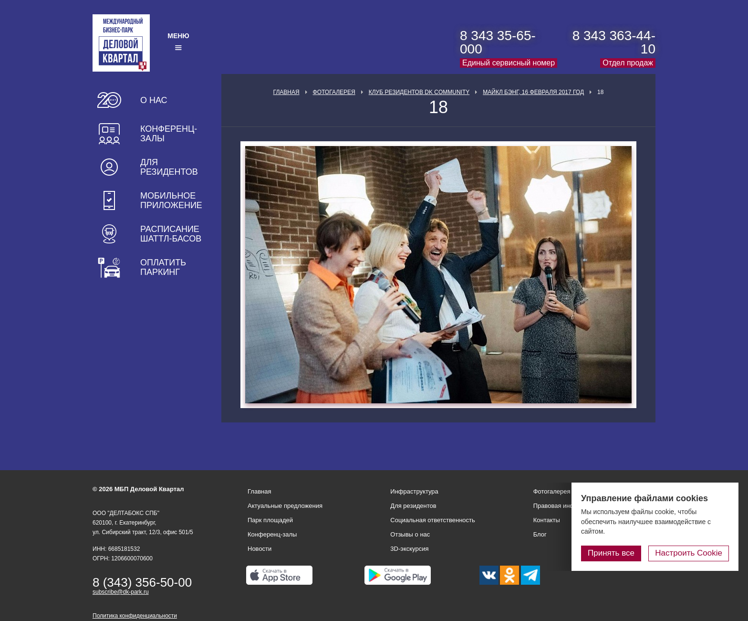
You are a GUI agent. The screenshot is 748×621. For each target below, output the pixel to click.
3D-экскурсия (409, 548)
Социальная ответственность (432, 520)
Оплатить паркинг (163, 267)
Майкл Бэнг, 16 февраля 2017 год (533, 92)
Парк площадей (270, 520)
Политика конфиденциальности (135, 615)
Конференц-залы (168, 133)
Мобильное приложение (171, 200)
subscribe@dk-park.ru (121, 592)
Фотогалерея (334, 92)
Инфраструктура (414, 491)
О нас (153, 100)
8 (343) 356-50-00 (142, 582)
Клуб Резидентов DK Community (419, 92)
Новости (259, 548)
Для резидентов (169, 167)
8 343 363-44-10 (613, 42)
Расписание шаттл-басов (170, 233)
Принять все (611, 553)
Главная (286, 92)
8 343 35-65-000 (498, 42)
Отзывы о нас (410, 534)
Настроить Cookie (688, 553)
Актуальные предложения (285, 505)
